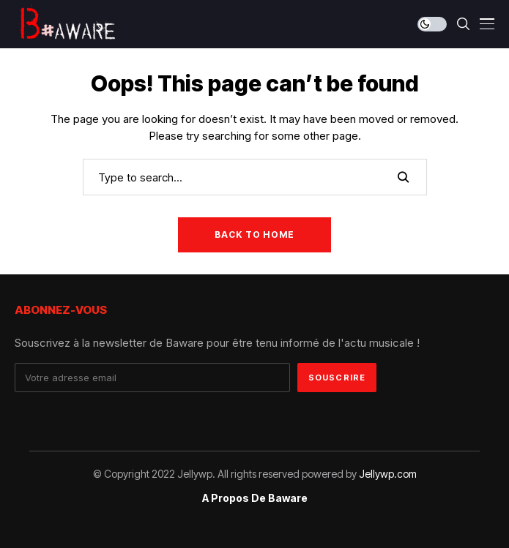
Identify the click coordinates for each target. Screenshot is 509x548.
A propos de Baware (255, 498)
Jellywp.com (388, 474)
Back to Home (254, 234)
